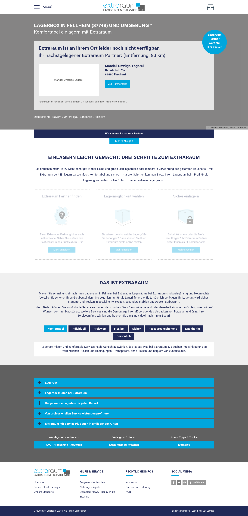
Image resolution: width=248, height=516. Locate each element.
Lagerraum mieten (181, 511)
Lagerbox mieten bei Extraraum (66, 393)
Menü (47, 7)
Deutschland (42, 117)
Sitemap (84, 497)
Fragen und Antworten (92, 482)
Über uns (39, 482)
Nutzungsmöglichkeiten (124, 445)
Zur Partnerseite (117, 84)
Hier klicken (215, 47)
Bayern (56, 117)
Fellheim (100, 117)
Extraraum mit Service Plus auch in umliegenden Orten (81, 424)
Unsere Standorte (44, 492)
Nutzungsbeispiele (90, 487)
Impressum (132, 482)
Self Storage (208, 511)
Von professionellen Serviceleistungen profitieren (77, 413)
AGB (128, 492)
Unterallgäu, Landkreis (78, 117)
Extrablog (184, 445)
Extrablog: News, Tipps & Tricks (97, 492)
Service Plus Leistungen (47, 487)
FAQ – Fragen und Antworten (64, 445)
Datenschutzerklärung (138, 487)
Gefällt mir (198, 483)
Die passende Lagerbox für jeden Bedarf (71, 403)
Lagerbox (51, 383)
